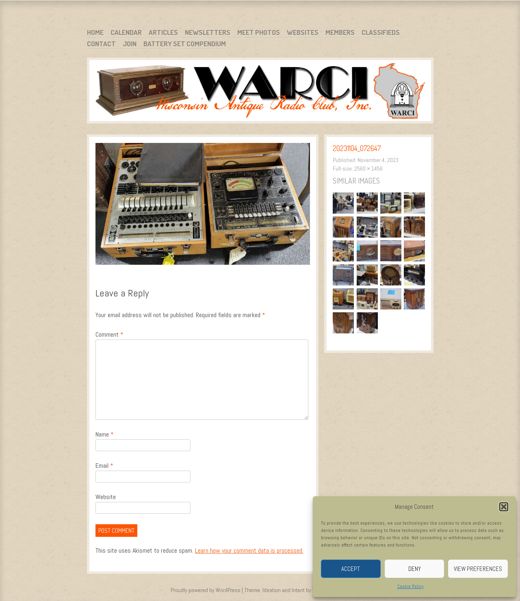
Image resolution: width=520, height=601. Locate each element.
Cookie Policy (410, 586)
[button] (504, 507)
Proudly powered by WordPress (205, 590)
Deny (414, 569)
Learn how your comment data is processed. (249, 550)
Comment (109, 334)
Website (105, 497)
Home (95, 32)
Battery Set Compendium (184, 43)
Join (129, 43)
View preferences (478, 569)
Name (104, 434)
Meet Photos (258, 32)
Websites (302, 32)
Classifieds (381, 32)
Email (104, 465)
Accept (350, 569)
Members (340, 32)
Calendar (126, 32)
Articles (163, 32)
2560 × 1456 (368, 168)
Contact (101, 43)
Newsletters (207, 32)
